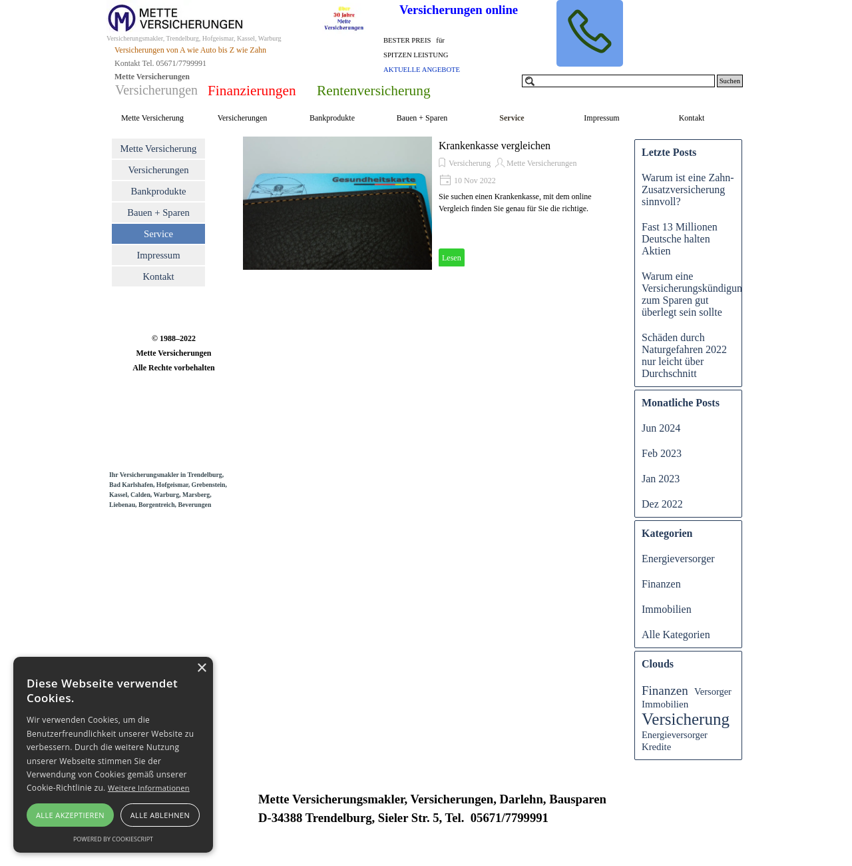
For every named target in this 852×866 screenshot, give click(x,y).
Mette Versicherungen (541, 163)
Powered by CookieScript (113, 839)
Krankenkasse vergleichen (494, 145)
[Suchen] (618, 81)
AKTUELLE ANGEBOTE (421, 69)
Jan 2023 (661, 478)
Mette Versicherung (152, 118)
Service (511, 118)
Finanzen (661, 584)
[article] (432, 203)
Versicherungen (243, 118)
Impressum (601, 118)
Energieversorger (678, 558)
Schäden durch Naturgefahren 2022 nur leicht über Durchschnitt (684, 355)
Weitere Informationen (149, 788)
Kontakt (692, 118)
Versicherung (470, 163)
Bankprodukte (332, 118)
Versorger (713, 691)
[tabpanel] (433, 54)
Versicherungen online (458, 10)
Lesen (451, 257)
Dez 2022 (662, 504)
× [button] (201, 668)
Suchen (730, 81)
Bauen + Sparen (422, 118)
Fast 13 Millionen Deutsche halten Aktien (680, 238)
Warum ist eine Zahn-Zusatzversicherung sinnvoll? (688, 189)
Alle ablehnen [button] (160, 815)
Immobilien (667, 609)
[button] (589, 33)
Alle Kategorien (676, 634)
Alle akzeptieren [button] (70, 815)
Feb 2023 (662, 453)
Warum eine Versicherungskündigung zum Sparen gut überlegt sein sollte (694, 294)
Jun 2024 (661, 428)
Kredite (656, 746)
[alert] (113, 755)
